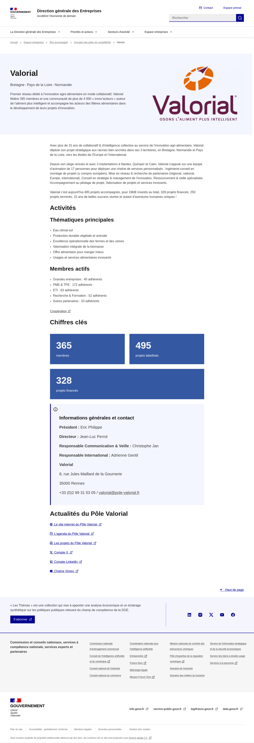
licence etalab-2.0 (138, 738)
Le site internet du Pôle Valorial (75, 524)
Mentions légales (83, 729)
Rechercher (240, 18)
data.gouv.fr (231, 709)
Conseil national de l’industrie (105, 668)
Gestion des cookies (139, 729)
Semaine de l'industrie (181, 668)
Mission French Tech (140, 677)
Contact (208, 7)
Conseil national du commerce (105, 675)
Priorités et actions (82, 31)
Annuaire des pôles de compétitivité (92, 42)
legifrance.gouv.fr (202, 709)
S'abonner (20, 619)
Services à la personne (222, 663)
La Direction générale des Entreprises (33, 31)
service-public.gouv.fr (167, 709)
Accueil (14, 42)
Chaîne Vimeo (64, 571)
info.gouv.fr (137, 709)
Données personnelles (109, 729)
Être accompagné (59, 42)
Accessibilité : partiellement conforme (48, 729)
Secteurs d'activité (119, 31)
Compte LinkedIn (66, 561)
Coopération (58, 311)
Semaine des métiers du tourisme (187, 675)
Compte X (61, 552)
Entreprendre (136, 656)
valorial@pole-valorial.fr (119, 492)
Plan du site (16, 729)
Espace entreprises (156, 31)
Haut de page (234, 589)
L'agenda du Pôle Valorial (72, 533)
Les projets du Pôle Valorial (73, 543)
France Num (136, 663)
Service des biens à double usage (227, 656)
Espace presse (232, 7)
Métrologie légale (139, 670)
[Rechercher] (202, 18)
